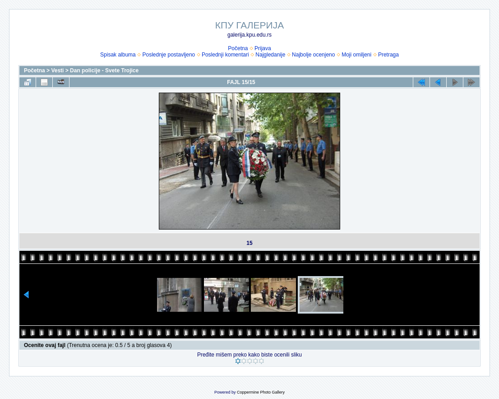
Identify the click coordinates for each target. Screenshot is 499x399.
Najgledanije (270, 55)
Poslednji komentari (225, 55)
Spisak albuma (118, 55)
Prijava (262, 48)
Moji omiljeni (356, 55)
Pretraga (388, 55)
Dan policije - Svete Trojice (104, 70)
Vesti (57, 70)
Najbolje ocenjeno (313, 55)
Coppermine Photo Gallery (261, 392)
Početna (238, 48)
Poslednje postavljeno (168, 55)
